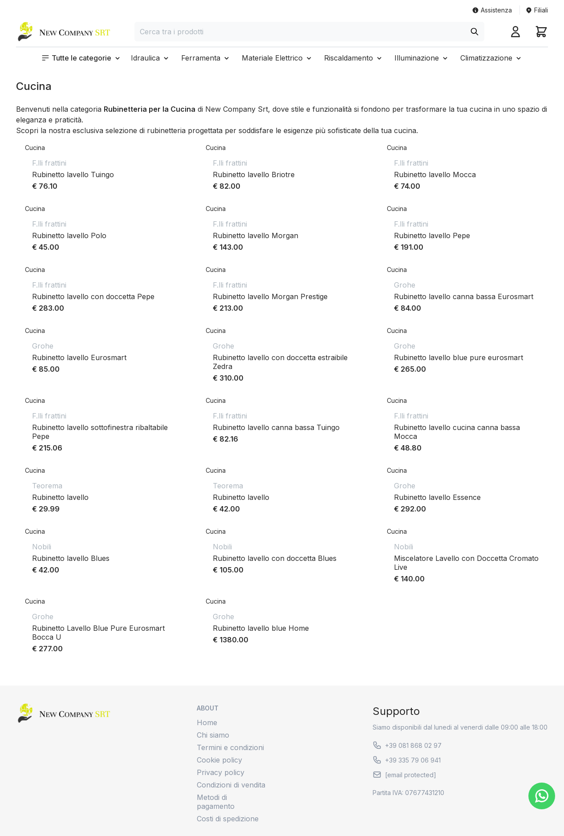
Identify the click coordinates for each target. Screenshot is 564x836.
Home (207, 722)
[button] (81, 58)
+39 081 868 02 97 (407, 745)
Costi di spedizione (228, 818)
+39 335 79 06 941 (407, 759)
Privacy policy (220, 772)
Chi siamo (213, 734)
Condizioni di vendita (231, 784)
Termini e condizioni (230, 747)
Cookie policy (219, 759)
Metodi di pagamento (216, 802)
